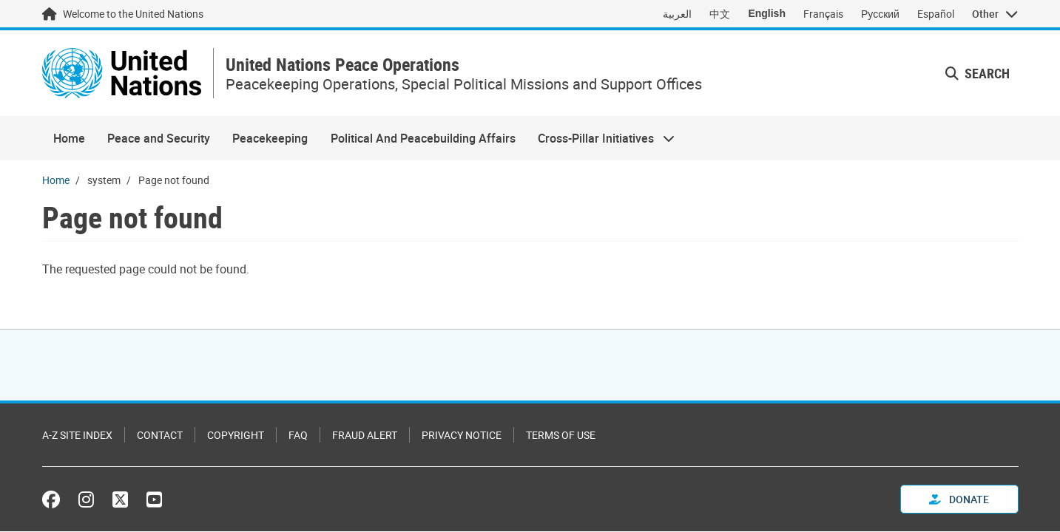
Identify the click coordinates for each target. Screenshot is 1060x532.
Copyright (235, 435)
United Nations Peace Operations (342, 64)
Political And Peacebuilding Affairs (423, 138)
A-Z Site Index (77, 435)
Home (69, 138)
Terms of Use (560, 435)
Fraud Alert (364, 435)
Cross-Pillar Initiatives (601, 138)
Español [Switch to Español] (935, 14)
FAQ (298, 435)
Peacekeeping (270, 138)
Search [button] (977, 73)
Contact (160, 435)
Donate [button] (959, 499)
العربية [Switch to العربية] (677, 14)
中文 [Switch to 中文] (719, 14)
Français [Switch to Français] (823, 14)
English (767, 13)
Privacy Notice (462, 435)
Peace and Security (158, 138)
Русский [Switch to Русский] (880, 14)
